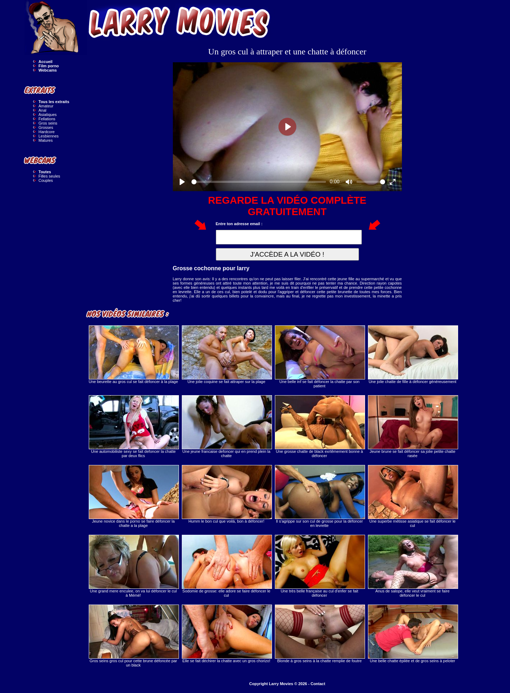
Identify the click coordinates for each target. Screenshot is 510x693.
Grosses (46, 127)
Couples (46, 180)
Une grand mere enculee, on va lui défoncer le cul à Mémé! (133, 566)
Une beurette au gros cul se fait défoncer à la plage (133, 354)
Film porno (49, 66)
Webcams (48, 70)
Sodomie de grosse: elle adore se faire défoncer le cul (226, 566)
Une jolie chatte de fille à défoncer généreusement (412, 354)
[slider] (258, 181)
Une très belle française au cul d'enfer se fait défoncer (319, 566)
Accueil (46, 61)
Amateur (46, 106)
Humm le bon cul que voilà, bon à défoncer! (226, 494)
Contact (318, 684)
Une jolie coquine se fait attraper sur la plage (226, 354)
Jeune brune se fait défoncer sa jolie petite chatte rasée (412, 426)
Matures (46, 140)
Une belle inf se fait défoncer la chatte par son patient (319, 356)
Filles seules (49, 176)
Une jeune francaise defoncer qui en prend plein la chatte (226, 426)
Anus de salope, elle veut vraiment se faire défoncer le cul (412, 566)
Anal (43, 110)
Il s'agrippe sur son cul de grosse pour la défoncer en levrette (319, 496)
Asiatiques (48, 114)
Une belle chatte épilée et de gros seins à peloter (412, 634)
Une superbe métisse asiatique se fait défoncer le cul (412, 496)
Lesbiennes (49, 136)
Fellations (47, 119)
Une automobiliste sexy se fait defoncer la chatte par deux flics (133, 426)
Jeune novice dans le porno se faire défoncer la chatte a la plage (133, 496)
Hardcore (47, 132)
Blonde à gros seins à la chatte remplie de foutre (319, 634)
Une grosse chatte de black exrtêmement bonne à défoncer (319, 426)
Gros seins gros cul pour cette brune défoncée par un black (133, 636)
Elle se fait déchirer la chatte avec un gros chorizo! (226, 634)
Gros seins (48, 123)
